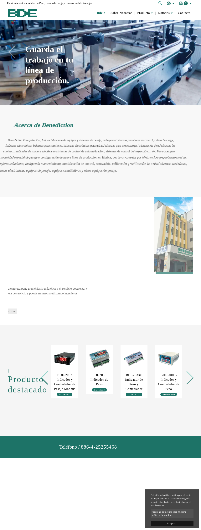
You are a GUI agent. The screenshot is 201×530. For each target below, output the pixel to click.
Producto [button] (143, 12)
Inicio (101, 12)
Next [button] (185, 376)
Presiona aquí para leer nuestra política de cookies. (169, 514)
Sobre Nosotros (121, 12)
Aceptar (171, 523)
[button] (15, 52)
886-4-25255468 (99, 447)
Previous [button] (46, 376)
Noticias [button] (164, 12)
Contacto (184, 12)
